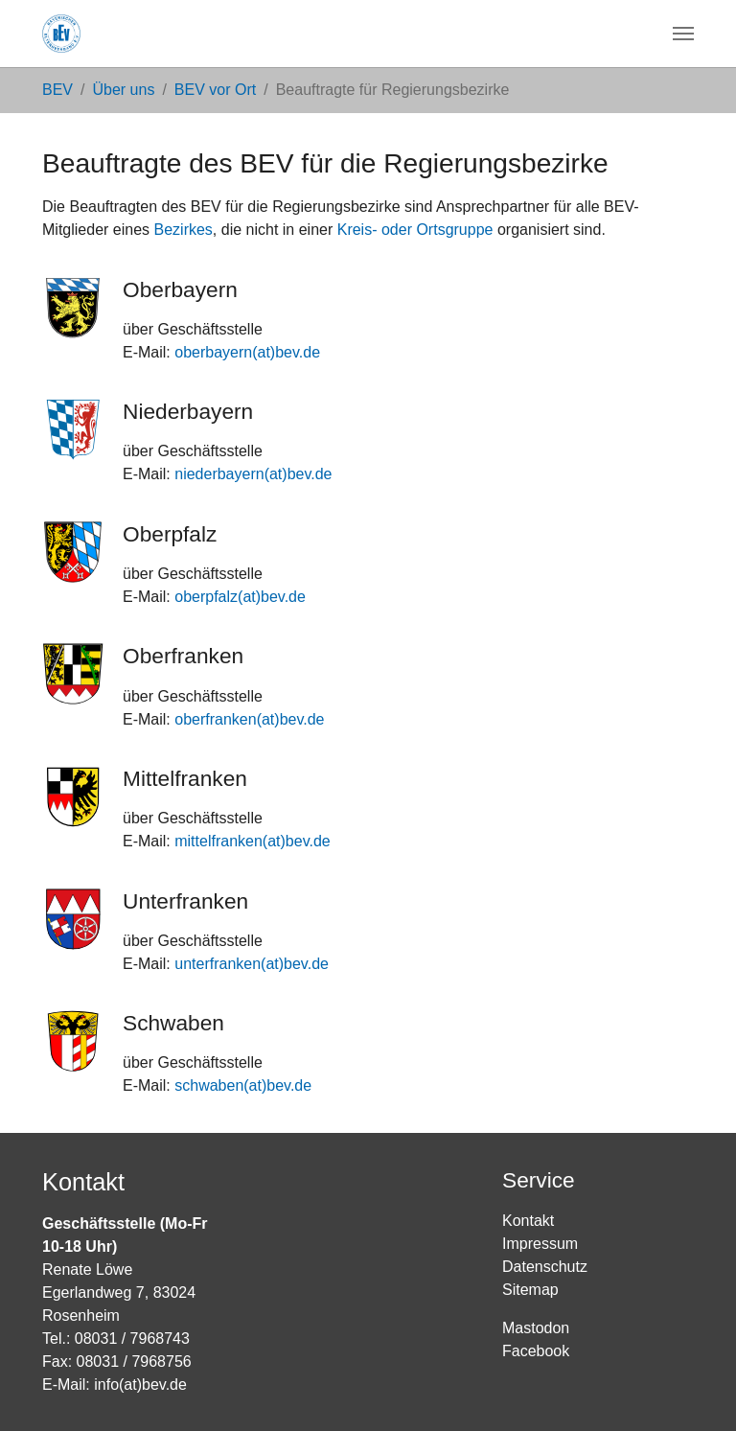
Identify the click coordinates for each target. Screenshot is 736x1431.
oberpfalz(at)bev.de (240, 597)
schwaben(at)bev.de (242, 1085)
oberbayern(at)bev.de (247, 352)
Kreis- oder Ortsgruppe (415, 229)
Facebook (535, 1351)
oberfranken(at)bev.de (249, 719)
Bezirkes (183, 229)
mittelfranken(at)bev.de (252, 841)
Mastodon (535, 1328)
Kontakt (528, 1220)
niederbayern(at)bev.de (253, 474)
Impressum (540, 1243)
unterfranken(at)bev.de (251, 964)
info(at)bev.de (140, 1384)
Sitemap (530, 1289)
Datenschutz (544, 1266)
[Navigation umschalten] (683, 33)
